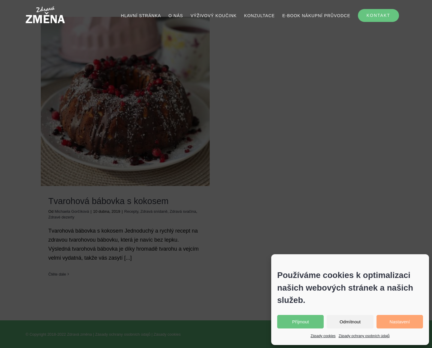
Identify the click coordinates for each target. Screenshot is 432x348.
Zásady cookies (322, 336)
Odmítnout (350, 321)
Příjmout (300, 321)
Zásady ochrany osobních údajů (364, 336)
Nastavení (400, 321)
